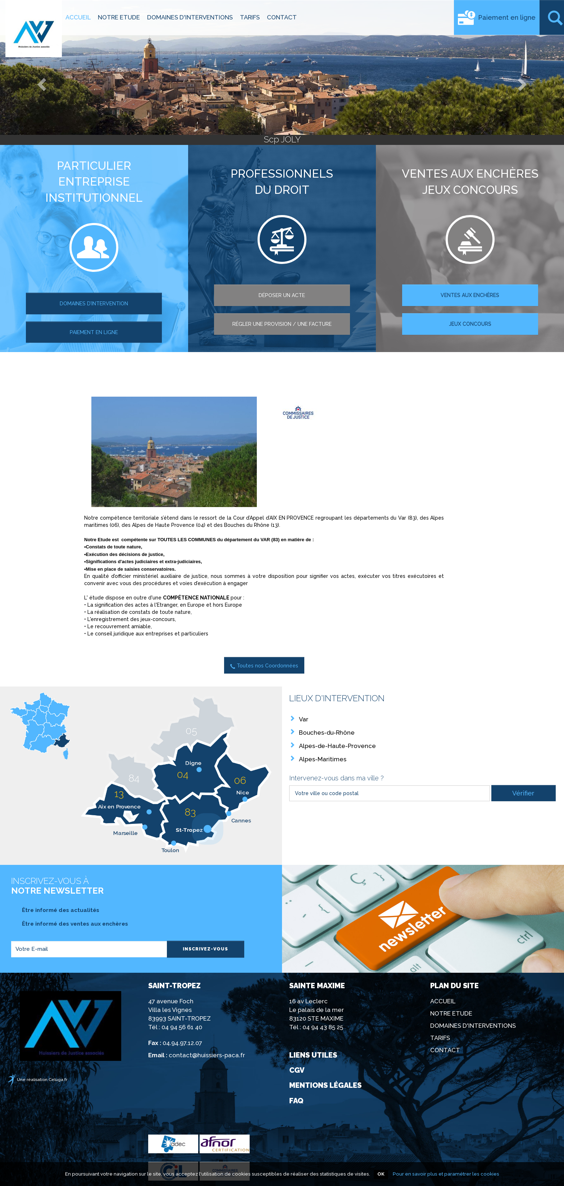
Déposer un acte (282, 295)
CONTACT (282, 17)
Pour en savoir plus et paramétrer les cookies (446, 1174)
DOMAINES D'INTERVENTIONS (190, 17)
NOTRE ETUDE (119, 17)
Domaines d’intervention (94, 303)
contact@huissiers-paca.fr (207, 1055)
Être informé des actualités (55, 910)
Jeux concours (470, 324)
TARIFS (250, 17)
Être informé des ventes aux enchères (69, 924)
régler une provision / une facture (282, 324)
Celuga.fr (58, 1079)
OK (381, 1174)
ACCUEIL (78, 17)
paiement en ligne (94, 332)
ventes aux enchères (470, 295)
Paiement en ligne (507, 17)
